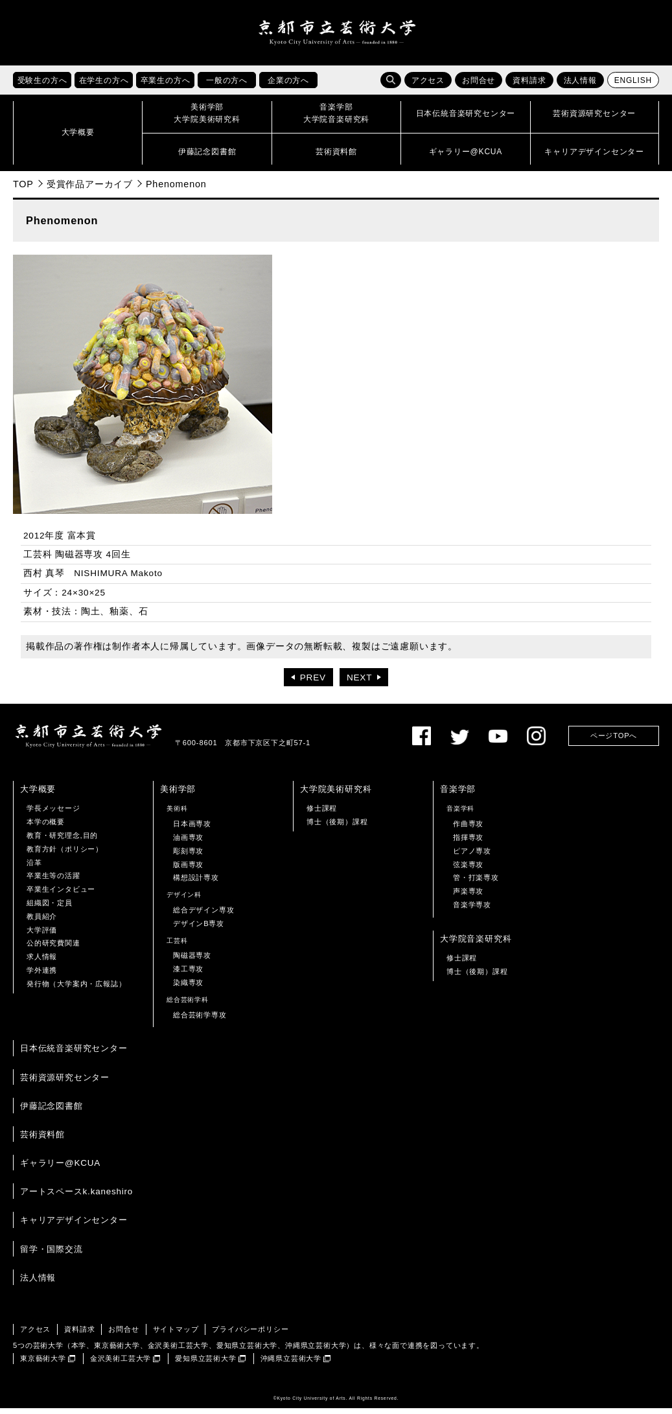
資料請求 (529, 86)
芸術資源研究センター (65, 1082)
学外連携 (42, 976)
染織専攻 (188, 988)
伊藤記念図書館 (51, 1111)
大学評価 (42, 935)
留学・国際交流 (51, 1254)
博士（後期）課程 (337, 827)
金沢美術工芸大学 (120, 1364)
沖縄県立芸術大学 (291, 1364)
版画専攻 (188, 870)
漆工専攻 (188, 975)
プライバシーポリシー (250, 1334)
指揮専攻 (468, 843)
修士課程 (322, 814)
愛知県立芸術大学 (205, 1364)
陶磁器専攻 (192, 961)
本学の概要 (46, 827)
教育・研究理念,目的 (62, 841)
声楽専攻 (468, 897)
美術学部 (178, 795)
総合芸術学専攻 (200, 1020)
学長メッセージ (53, 814)
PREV (313, 683)
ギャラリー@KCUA (60, 1169)
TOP (23, 189)
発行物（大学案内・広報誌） (76, 989)
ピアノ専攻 (472, 857)
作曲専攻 (468, 829)
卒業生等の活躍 (53, 881)
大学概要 (38, 795)
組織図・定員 (50, 908)
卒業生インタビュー (61, 895)
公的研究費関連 (53, 949)
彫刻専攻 (188, 857)
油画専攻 (188, 843)
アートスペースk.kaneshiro (76, 1197)
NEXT (359, 683)
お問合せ (478, 86)
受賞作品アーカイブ (90, 189)
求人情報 (42, 962)
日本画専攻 (192, 829)
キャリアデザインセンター (74, 1226)
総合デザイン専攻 (203, 916)
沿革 (34, 868)
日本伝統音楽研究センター (74, 1054)
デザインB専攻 (198, 929)
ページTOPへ (613, 741)
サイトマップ (176, 1334)
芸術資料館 (42, 1140)
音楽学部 (458, 795)
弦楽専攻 (468, 870)
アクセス (428, 86)
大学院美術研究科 (335, 795)
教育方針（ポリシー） (65, 855)
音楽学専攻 (472, 910)
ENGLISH (633, 86)
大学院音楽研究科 (475, 944)
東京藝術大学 (43, 1364)
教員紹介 (42, 921)
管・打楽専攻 (476, 883)
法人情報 (580, 86)
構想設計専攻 (196, 883)
